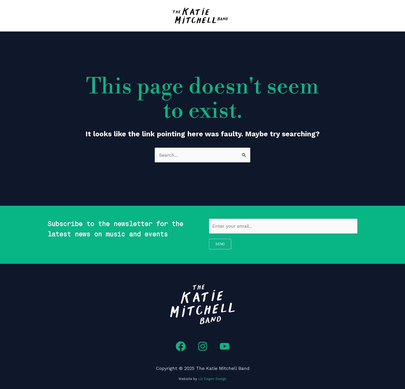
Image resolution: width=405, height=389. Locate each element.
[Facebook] (180, 346)
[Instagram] (202, 346)
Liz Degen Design (212, 379)
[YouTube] (224, 346)
